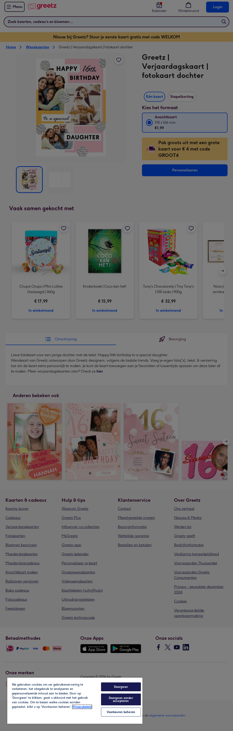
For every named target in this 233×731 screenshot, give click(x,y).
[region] (74, 700)
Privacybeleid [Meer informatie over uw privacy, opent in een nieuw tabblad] (82, 707)
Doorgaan (121, 687)
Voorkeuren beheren (121, 712)
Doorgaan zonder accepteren (121, 699)
